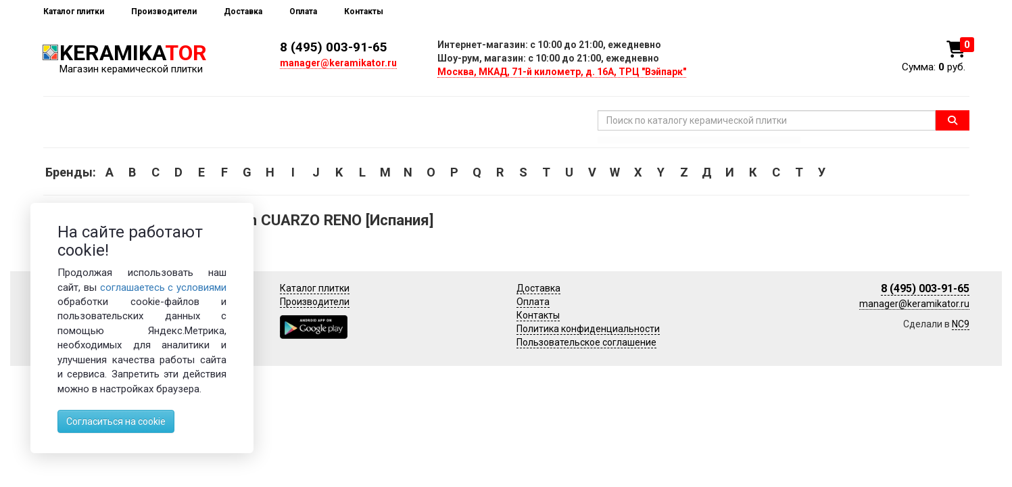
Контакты (363, 11)
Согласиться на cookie (116, 421)
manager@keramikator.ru (338, 62)
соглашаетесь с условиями (163, 287)
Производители (164, 11)
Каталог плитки (73, 11)
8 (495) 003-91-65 (333, 47)
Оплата (303, 11)
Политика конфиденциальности (588, 328)
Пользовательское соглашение (586, 342)
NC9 (960, 324)
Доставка (243, 11)
